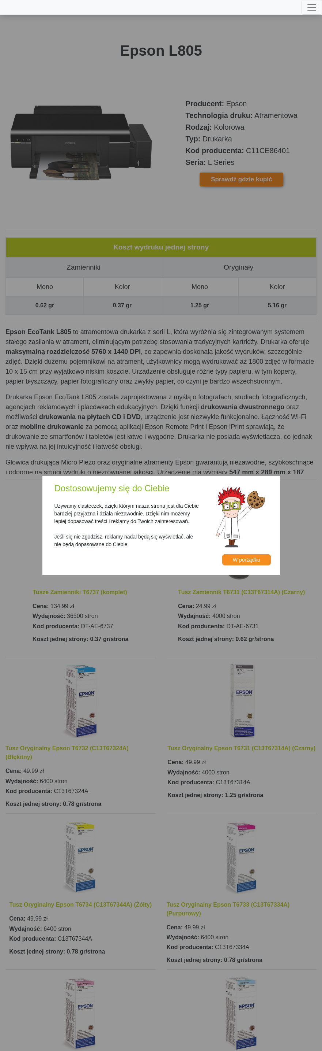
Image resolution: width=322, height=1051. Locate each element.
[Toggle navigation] (312, 7)
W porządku (246, 560)
